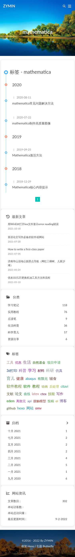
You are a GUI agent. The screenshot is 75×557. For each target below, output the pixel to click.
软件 (27, 386)
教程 (36, 386)
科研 (50, 370)
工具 (10, 362)
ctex (44, 394)
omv (38, 408)
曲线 (27, 394)
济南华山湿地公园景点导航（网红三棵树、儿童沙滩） (36, 263)
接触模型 (39, 401)
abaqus (30, 378)
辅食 (53, 378)
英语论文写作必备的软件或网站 (26, 237)
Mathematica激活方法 (27, 155)
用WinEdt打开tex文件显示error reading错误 (33, 224)
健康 (20, 378)
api (29, 401)
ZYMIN (9, 6)
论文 (18, 393)
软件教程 (14, 386)
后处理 (54, 386)
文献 (10, 394)
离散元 (21, 401)
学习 (32, 370)
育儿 (11, 378)
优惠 (18, 362)
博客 (63, 401)
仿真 (59, 370)
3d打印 (12, 370)
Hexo (31, 546)
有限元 (43, 378)
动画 (44, 386)
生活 (27, 362)
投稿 (51, 401)
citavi (64, 386)
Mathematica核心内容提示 (30, 187)
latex (35, 394)
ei (57, 401)
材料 (41, 370)
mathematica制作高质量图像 (31, 123)
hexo (21, 408)
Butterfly (48, 546)
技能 (51, 394)
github (11, 408)
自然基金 (39, 362)
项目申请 (54, 362)
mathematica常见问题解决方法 (33, 103)
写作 (59, 394)
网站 (30, 408)
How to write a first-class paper (26, 249)
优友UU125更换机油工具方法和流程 (29, 277)
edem (11, 401)
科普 (22, 370)
